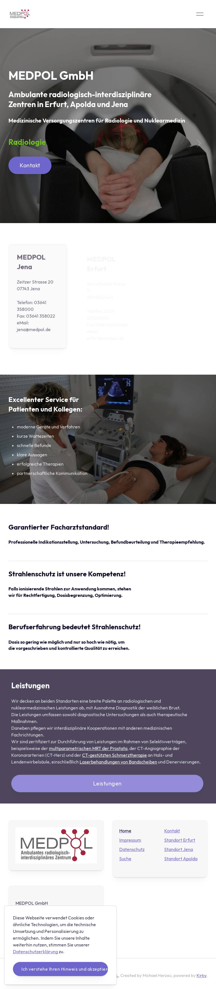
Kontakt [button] (30, 165)
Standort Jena (178, 849)
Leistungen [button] (107, 784)
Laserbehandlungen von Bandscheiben (118, 763)
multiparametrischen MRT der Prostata (88, 749)
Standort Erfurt (179, 840)
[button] (200, 14)
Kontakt (172, 831)
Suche (125, 858)
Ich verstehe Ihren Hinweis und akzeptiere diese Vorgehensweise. (64, 969)
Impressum (130, 840)
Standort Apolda (180, 858)
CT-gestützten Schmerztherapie (114, 756)
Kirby (201, 975)
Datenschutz (132, 849)
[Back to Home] (19, 14)
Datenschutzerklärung (35, 951)
